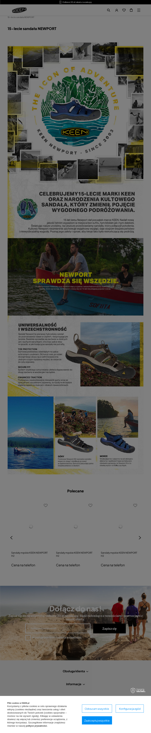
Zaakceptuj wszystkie (97, 720)
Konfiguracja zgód (129, 708)
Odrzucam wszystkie (97, 708)
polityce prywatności (36, 725)
